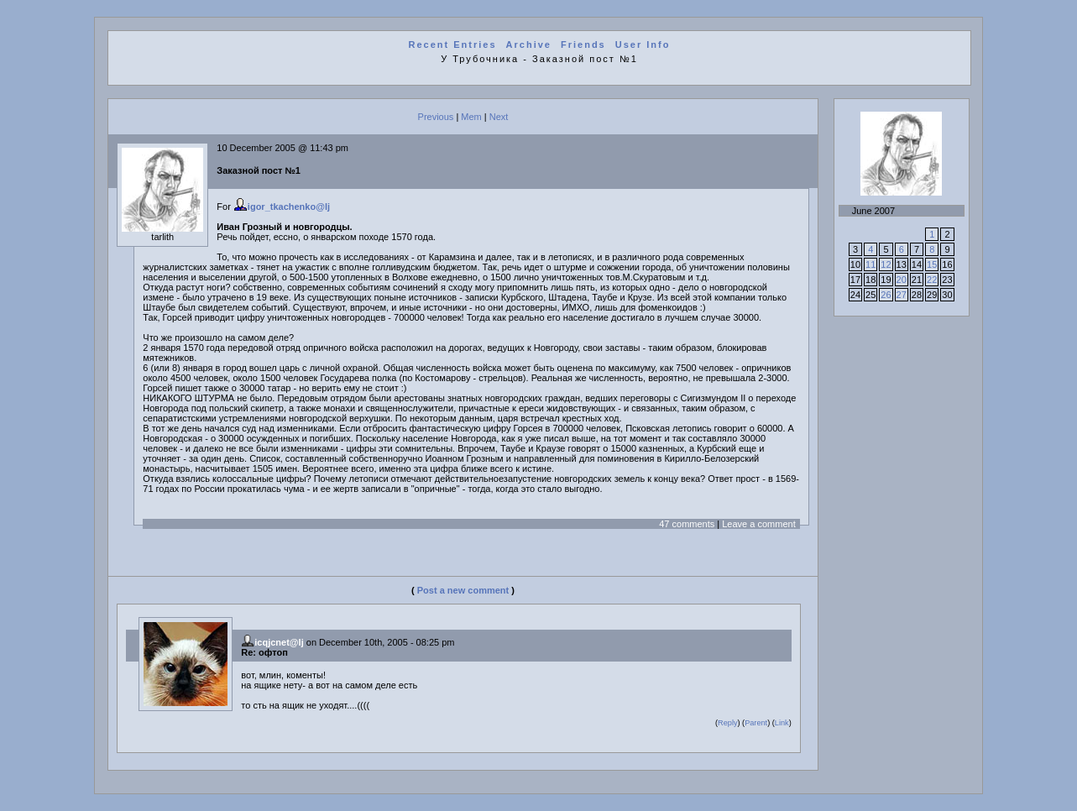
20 (902, 280)
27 (902, 295)
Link (782, 723)
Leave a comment (758, 524)
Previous (436, 117)
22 (932, 280)
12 (886, 264)
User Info (643, 44)
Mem (471, 117)
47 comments (686, 524)
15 (932, 264)
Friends (583, 44)
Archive (529, 44)
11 (870, 264)
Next (499, 117)
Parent (756, 723)
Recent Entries (452, 44)
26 (886, 295)
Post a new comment (463, 590)
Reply (727, 723)
